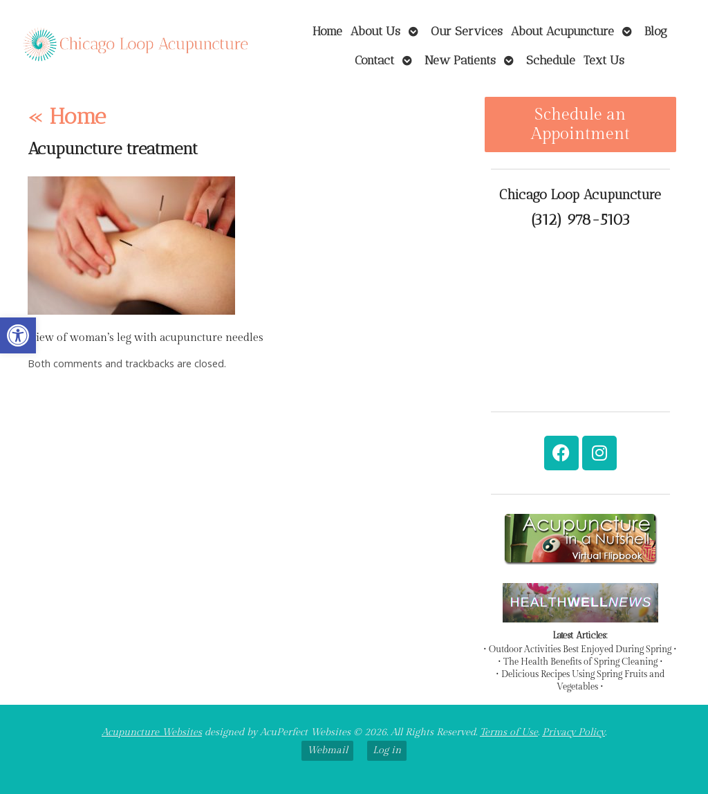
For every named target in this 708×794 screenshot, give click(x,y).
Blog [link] (655, 31)
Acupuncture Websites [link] (152, 732)
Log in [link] (387, 750)
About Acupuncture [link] (562, 31)
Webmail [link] (327, 750)
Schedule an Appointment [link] (580, 124)
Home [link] (327, 31)
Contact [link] (374, 60)
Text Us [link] (604, 60)
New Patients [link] (460, 60)
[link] (18, 335)
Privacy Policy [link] (573, 732)
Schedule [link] (550, 60)
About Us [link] (375, 31)
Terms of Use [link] (509, 732)
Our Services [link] (467, 31)
